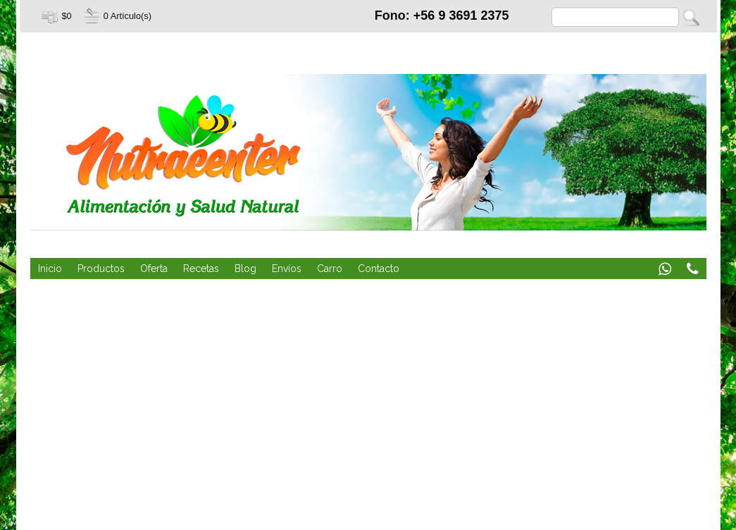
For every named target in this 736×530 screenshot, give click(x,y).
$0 (67, 16)
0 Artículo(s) (127, 16)
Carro (329, 268)
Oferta (154, 268)
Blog (245, 268)
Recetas (201, 268)
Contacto (378, 268)
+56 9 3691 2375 (461, 15)
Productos (101, 268)
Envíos (286, 268)
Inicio (50, 268)
